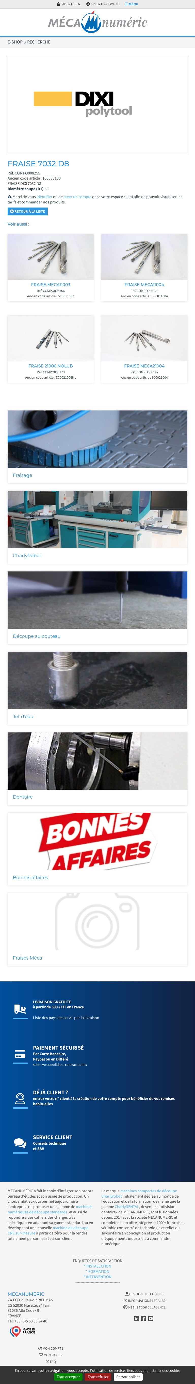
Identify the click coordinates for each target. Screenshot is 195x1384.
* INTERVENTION (97, 1277)
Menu (131, 4)
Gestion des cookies (144, 1294)
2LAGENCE (158, 1307)
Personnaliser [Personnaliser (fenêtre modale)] (128, 1377)
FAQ (51, 1361)
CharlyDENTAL (127, 1207)
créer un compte (77, 197)
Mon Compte (50, 1348)
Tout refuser (98, 1377)
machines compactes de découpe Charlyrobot (139, 1193)
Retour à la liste (27, 211)
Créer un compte (102, 4)
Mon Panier (50, 1355)
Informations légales (144, 1300)
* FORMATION (97, 1271)
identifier (44, 197)
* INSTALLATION (97, 1266)
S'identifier (68, 4)
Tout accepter (68, 1377)
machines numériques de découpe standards (50, 1209)
